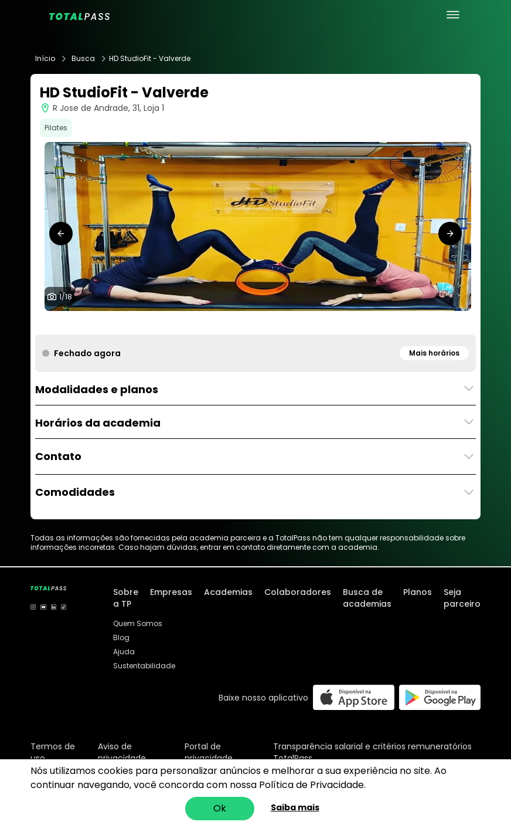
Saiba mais (295, 807)
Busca (83, 58)
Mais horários (434, 353)
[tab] (175, 322)
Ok (219, 808)
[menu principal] (453, 14)
